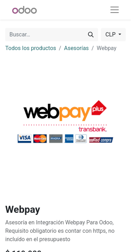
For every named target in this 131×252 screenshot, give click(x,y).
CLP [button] (111, 34)
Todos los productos (30, 48)
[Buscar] (90, 34)
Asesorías (76, 48)
